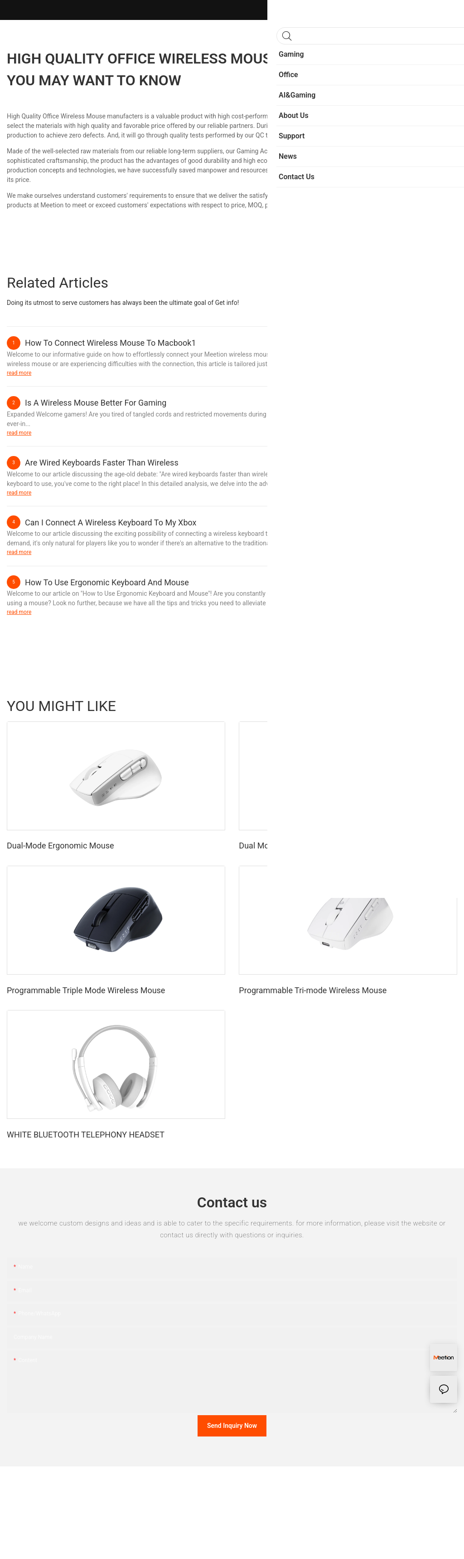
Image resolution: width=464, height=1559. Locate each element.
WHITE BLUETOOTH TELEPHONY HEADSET (85, 1134)
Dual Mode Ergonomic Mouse (292, 845)
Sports (376, 705)
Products (440, 705)
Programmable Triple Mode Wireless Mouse (86, 990)
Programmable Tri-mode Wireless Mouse (313, 990)
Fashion (407, 705)
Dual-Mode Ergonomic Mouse (60, 845)
